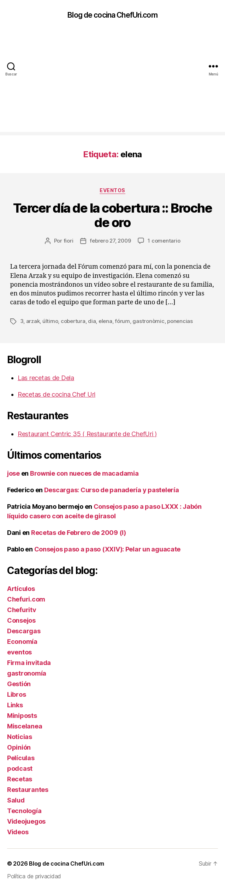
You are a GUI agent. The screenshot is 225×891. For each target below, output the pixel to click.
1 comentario (164, 240)
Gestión (19, 684)
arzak (33, 321)
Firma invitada (29, 662)
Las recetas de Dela (46, 378)
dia (92, 321)
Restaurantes (27, 789)
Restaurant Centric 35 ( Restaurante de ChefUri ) (87, 434)
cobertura (73, 321)
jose (13, 473)
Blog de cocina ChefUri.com (112, 15)
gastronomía (26, 673)
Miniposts (22, 715)
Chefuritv (21, 610)
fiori (68, 240)
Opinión (19, 747)
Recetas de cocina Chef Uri (56, 394)
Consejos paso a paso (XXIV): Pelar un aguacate (107, 549)
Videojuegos (26, 821)
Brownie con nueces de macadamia (84, 473)
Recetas (19, 779)
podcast (19, 768)
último (50, 321)
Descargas (24, 631)
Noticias (19, 736)
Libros (16, 694)
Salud (16, 800)
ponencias (180, 321)
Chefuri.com (26, 599)
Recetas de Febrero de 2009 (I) (78, 532)
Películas (21, 758)
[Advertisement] (112, 82)
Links (15, 705)
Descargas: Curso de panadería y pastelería (111, 490)
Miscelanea (24, 726)
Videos (17, 832)
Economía (22, 641)
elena (105, 321)
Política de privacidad (34, 876)
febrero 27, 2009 (110, 240)
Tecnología (24, 810)
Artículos (21, 588)
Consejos (21, 620)
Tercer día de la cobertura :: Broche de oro (112, 215)
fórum (122, 321)
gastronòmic (148, 321)
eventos (112, 190)
